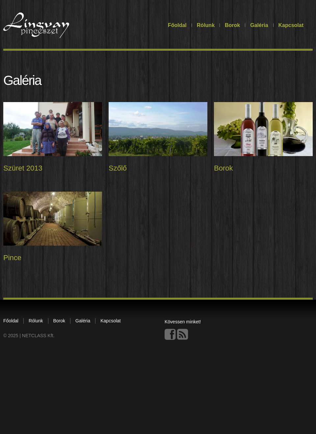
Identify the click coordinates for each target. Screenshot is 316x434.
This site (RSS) (182, 335)
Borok (232, 25)
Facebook (170, 335)
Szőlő (117, 168)
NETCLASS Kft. (38, 336)
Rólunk (206, 25)
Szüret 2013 (22, 168)
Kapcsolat (290, 25)
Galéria (259, 25)
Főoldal (177, 25)
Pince (12, 258)
